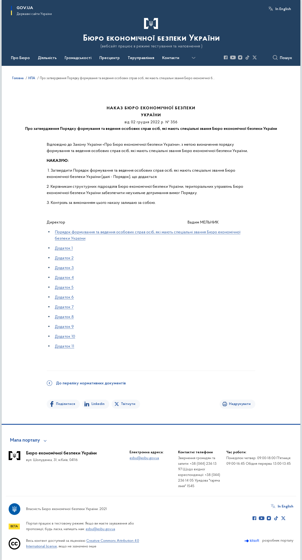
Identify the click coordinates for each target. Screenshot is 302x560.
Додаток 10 (65, 336)
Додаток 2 (64, 258)
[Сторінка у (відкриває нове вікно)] (262, 57)
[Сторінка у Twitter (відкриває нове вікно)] (254, 57)
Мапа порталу (25, 440)
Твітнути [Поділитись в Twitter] (128, 404)
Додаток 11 (64, 346)
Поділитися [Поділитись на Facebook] (65, 404)
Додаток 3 (64, 268)
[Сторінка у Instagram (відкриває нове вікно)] (240, 57)
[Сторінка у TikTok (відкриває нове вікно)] (247, 57)
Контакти (170, 58)
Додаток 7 (64, 307)
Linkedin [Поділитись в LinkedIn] (98, 404)
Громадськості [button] (78, 58)
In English (283, 9)
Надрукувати (240, 404)
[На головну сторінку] (151, 32)
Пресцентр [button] (109, 58)
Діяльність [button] (47, 58)
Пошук (286, 58)
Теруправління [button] (141, 58)
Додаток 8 (64, 317)
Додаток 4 (64, 278)
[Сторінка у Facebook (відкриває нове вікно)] (225, 57)
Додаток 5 (64, 287)
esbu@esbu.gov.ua (144, 458)
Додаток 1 (64, 248)
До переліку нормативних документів (91, 383)
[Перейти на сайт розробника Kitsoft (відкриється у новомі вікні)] (252, 540)
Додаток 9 (64, 327)
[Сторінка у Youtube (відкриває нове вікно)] (233, 57)
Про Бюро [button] (20, 58)
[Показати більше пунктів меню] (193, 57)
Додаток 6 (64, 297)
